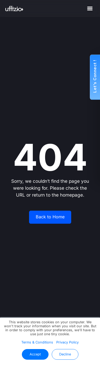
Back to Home (50, 216)
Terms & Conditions (37, 342)
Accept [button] (35, 354)
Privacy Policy (67, 342)
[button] (95, 77)
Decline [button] (65, 354)
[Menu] (90, 8)
